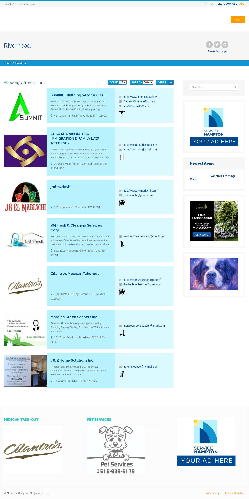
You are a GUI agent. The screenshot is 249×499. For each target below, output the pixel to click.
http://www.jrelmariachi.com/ (140, 190)
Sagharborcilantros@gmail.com (143, 284)
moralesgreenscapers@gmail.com (144, 325)
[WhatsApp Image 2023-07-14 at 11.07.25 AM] (116, 473)
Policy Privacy (212, 493)
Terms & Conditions (235, 493)
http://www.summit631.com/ (140, 96)
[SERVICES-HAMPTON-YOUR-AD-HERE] (214, 145)
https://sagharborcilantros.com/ (142, 279)
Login (238, 19)
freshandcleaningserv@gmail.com (144, 236)
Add (242, 4)
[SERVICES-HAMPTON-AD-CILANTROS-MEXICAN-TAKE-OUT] (33, 473)
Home (7, 63)
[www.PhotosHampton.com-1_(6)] (214, 289)
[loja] (214, 240)
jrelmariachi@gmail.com (138, 195)
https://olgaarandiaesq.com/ (140, 144)
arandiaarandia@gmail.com (140, 149)
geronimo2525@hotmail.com (141, 366)
